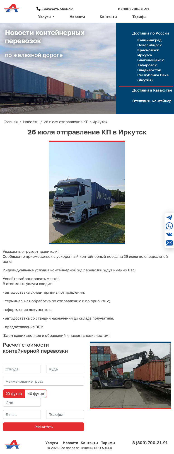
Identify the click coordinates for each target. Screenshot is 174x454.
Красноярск (148, 50)
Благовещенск (150, 60)
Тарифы (139, 16)
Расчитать (43, 426)
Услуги (51, 442)
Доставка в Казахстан (152, 90)
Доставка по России (150, 33)
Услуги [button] (45, 16)
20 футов (14, 393)
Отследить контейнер (152, 101)
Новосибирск (149, 45)
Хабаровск (147, 65)
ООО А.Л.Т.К (103, 448)
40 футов (36, 393)
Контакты (108, 16)
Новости (77, 16)
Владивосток (149, 70)
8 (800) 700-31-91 (133, 9)
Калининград (149, 40)
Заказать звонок (57, 9)
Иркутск (144, 55)
